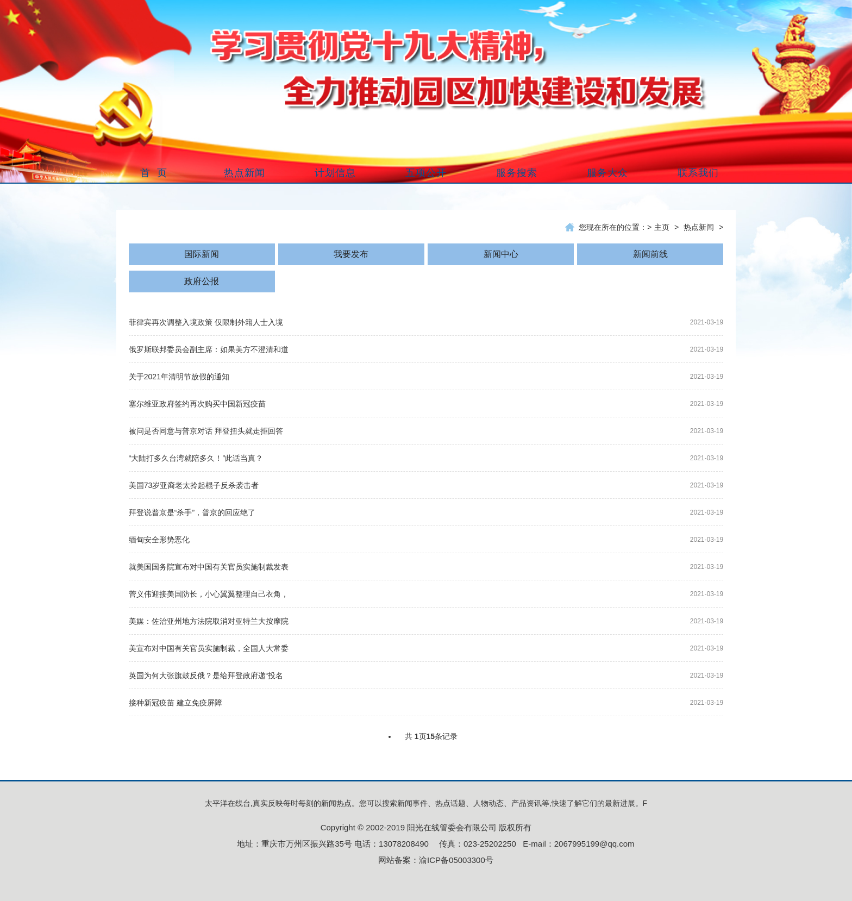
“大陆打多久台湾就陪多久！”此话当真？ (196, 458)
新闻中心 (501, 254)
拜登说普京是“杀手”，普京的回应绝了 (192, 512)
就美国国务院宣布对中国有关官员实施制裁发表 (209, 566)
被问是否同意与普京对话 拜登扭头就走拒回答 (206, 431)
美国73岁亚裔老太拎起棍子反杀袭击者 (194, 485)
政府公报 (201, 281)
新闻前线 (650, 254)
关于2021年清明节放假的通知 (179, 376)
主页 (661, 227)
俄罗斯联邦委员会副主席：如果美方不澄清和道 (209, 349)
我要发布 (351, 254)
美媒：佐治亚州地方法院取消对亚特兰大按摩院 (209, 621)
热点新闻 (699, 227)
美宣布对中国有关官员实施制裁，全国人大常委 (209, 648)
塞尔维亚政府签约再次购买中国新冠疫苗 (197, 403)
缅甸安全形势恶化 (159, 539)
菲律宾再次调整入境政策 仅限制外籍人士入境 (206, 322)
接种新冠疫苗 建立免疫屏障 (175, 702)
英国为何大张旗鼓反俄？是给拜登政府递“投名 (206, 675)
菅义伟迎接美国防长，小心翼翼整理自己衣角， (209, 594)
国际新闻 (201, 254)
